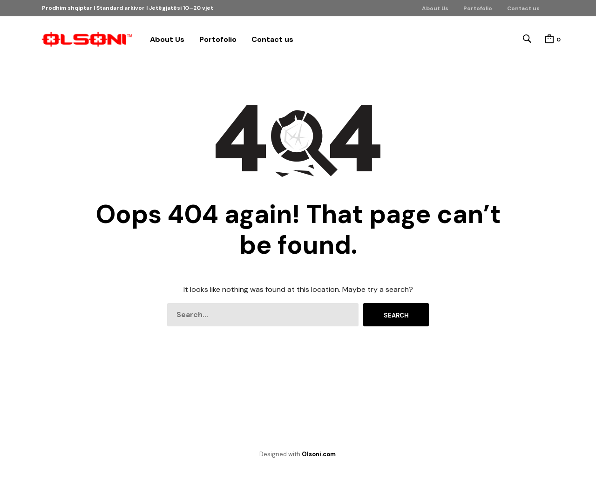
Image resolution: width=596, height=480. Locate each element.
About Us (435, 8)
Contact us (523, 8)
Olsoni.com (319, 454)
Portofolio (477, 8)
